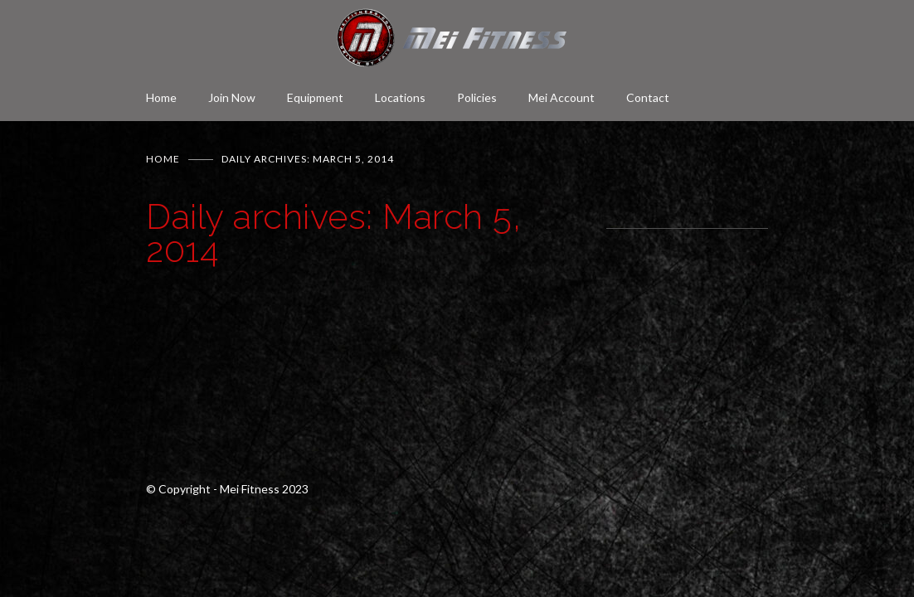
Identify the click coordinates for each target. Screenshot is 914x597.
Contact (647, 97)
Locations (400, 97)
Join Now (231, 97)
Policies (477, 97)
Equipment (315, 97)
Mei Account (561, 97)
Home (161, 97)
